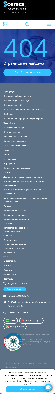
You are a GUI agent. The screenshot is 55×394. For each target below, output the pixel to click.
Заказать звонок (14, 289)
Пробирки (8, 114)
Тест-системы (9, 159)
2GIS (10, 320)
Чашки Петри (9, 123)
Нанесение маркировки (14, 215)
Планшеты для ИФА (12, 105)
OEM (5, 256)
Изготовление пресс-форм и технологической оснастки (16, 231)
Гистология (8, 150)
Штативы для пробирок (14, 127)
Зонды (6, 154)
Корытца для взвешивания (16, 145)
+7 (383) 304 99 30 (16, 9)
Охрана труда (9, 274)
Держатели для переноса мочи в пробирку (23, 177)
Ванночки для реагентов (15, 136)
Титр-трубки (9, 163)
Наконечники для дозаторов (16, 168)
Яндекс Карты (31, 320)
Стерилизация (10, 240)
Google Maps (15, 326)
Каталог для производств (15, 141)
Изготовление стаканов (14, 210)
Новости (7, 265)
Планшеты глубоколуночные (17, 96)
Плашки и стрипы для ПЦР (16, 100)
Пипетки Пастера (11, 132)
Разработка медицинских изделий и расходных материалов (15, 248)
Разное (6, 172)
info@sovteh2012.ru (18, 295)
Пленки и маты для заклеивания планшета (23, 109)
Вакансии (7, 270)
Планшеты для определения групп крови (23, 118)
